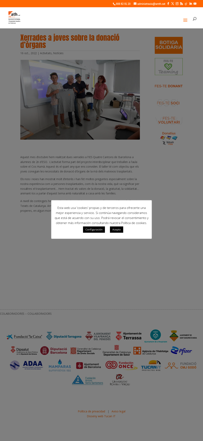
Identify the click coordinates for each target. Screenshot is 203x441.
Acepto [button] (116, 229)
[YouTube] (195, 3)
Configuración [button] (94, 229)
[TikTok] (186, 3)
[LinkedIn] (190, 3)
